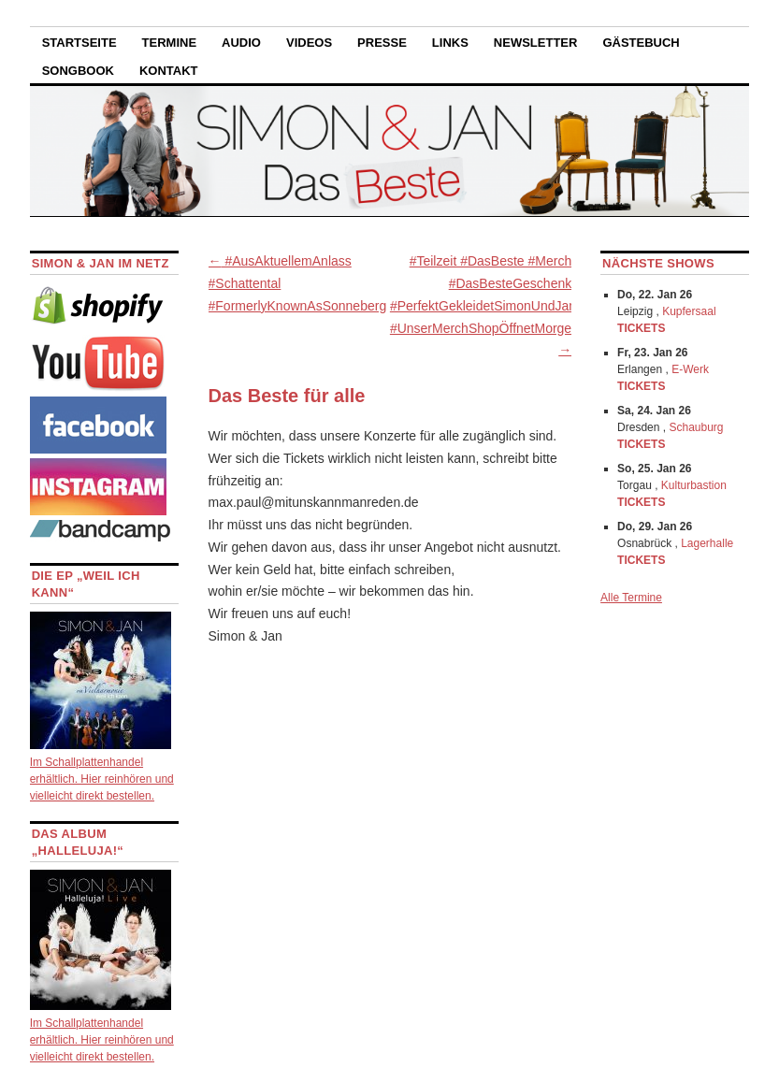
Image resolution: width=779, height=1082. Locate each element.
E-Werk (690, 369)
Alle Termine (631, 597)
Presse (382, 43)
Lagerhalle (707, 543)
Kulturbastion (694, 485)
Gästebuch (640, 43)
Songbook (78, 71)
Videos (309, 43)
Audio (241, 43)
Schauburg (697, 427)
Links (450, 43)
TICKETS (641, 328)
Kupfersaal (688, 311)
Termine (169, 43)
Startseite (79, 43)
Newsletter (536, 43)
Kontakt (168, 71)
